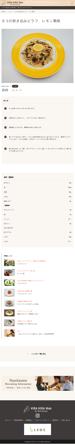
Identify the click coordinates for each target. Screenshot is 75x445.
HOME (3, 11)
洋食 (19, 291)
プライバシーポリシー (42, 421)
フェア (23, 261)
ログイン (8, 421)
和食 (19, 321)
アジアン (29, 261)
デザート (21, 311)
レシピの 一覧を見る (39, 354)
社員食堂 (43, 261)
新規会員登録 (18, 421)
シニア (27, 311)
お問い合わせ (65, 421)
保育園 (27, 291)
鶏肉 (29, 281)
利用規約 (29, 421)
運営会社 (55, 421)
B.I (17, 90)
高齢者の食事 (22, 301)
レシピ (10, 11)
